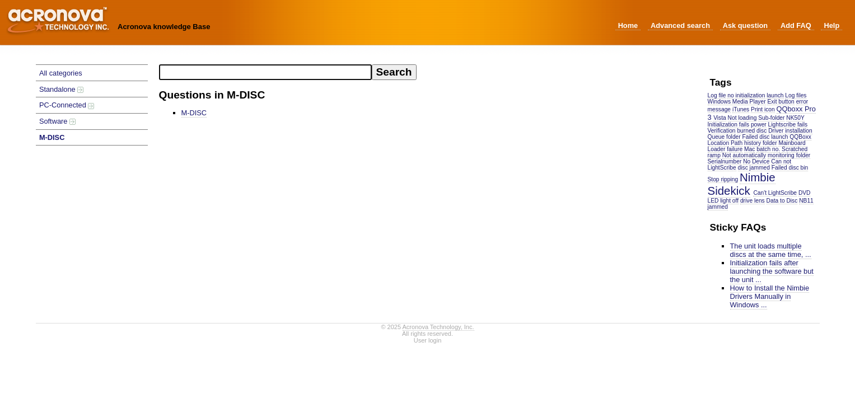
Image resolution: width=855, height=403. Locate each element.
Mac (749, 149)
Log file (717, 95)
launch (775, 95)
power (759, 124)
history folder (760, 143)
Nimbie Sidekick (741, 184)
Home (628, 25)
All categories (60, 73)
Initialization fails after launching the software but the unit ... (772, 271)
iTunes (740, 109)
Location (719, 143)
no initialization (746, 95)
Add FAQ (796, 25)
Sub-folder (771, 118)
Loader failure (725, 149)
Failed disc (756, 137)
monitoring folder (789, 155)
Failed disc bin (790, 168)
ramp (714, 155)
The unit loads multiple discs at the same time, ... (770, 250)
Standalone (61, 89)
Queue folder (724, 137)
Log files (795, 95)
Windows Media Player (737, 102)
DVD (804, 193)
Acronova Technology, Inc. (438, 327)
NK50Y (795, 118)
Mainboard (791, 143)
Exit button (780, 102)
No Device (756, 161)
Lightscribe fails (788, 124)
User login (428, 340)
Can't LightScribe (775, 193)
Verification (722, 131)
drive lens (752, 201)
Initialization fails (729, 124)
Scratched (794, 149)
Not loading (742, 118)
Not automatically (744, 155)
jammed (718, 207)
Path (736, 143)
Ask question (745, 25)
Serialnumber (725, 161)
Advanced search (680, 25)
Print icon (763, 109)
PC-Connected (67, 105)
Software (57, 121)
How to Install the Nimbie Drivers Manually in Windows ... (770, 296)
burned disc (752, 131)
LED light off (723, 201)
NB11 (806, 201)
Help (831, 25)
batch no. (768, 149)
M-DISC (52, 137)
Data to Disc (782, 201)
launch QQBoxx (791, 137)
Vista (719, 118)
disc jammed (754, 168)
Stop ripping (723, 179)
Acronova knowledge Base (164, 26)
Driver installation (790, 131)
